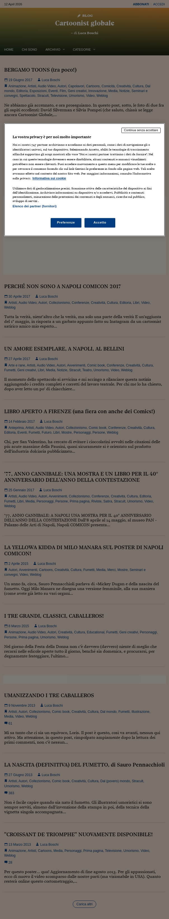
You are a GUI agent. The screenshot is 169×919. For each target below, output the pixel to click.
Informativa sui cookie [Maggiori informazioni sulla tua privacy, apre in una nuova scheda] (49, 178)
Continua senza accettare (141, 130)
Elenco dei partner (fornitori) (35, 206)
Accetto (99, 222)
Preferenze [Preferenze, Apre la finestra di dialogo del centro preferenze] (66, 222)
